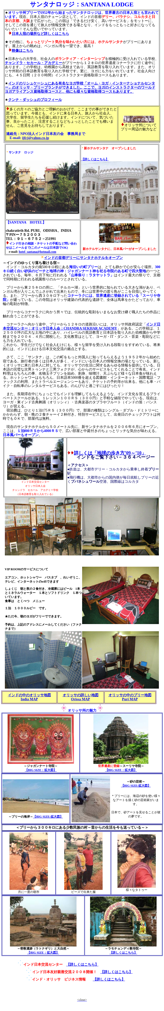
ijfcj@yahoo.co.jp (35, 138)
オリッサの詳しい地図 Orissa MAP (81, 697)
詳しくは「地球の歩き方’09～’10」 (110, 453)
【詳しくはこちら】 (82, 964)
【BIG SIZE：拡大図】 (41, 770)
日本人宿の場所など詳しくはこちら (40, 34)
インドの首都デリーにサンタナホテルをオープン (83, 258)
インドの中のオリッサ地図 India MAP (29, 697)
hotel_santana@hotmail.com (37, 252)
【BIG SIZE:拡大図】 (48, 816)
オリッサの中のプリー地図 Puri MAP (129, 697)
